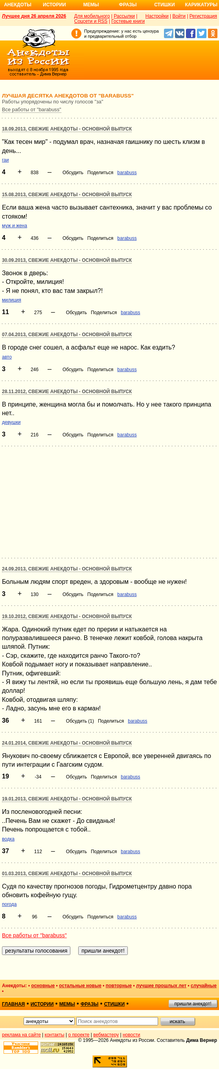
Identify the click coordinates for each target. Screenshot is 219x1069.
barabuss (126, 172)
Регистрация (203, 16)
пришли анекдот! (192, 1003)
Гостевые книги (128, 21)
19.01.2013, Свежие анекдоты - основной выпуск (67, 799)
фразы (89, 1004)
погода (9, 904)
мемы (67, 1004)
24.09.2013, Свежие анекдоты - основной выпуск (67, 569)
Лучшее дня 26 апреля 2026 (34, 16)
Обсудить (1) (80, 721)
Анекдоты (17, 4)
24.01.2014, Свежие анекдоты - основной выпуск (67, 743)
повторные (119, 985)
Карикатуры (201, 4)
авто (7, 357)
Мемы (91, 4)
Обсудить (73, 172)
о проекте (79, 1035)
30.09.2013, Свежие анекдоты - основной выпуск (67, 260)
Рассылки (124, 16)
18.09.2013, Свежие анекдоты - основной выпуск (67, 129)
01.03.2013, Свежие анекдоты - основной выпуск (67, 873)
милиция (11, 300)
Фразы (127, 4)
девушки (11, 422)
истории (42, 1004)
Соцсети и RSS (91, 21)
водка (8, 839)
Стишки (164, 4)
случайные (204, 985)
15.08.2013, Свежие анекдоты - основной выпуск (67, 194)
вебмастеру (106, 1035)
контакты (54, 1035)
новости (131, 1035)
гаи (5, 160)
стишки (114, 1004)
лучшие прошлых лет (161, 985)
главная (13, 1004)
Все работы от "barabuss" (31, 109)
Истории (54, 4)
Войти (179, 16)
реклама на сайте (21, 1035)
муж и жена (14, 225)
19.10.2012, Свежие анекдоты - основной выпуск (67, 616)
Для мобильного (92, 16)
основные (43, 985)
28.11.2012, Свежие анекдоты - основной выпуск (67, 391)
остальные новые (80, 985)
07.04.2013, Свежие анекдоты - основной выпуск (67, 334)
